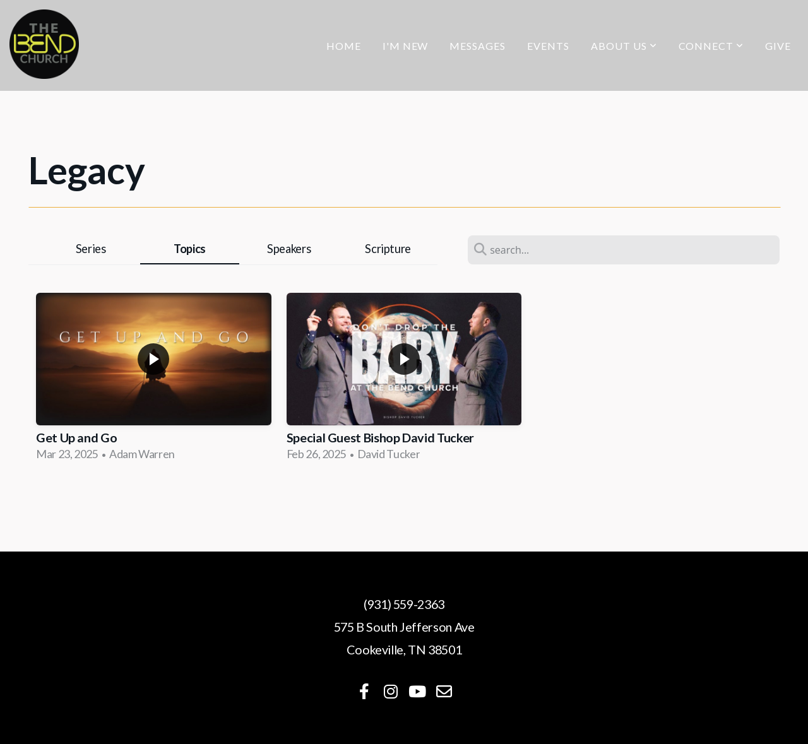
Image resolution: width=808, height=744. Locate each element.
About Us (624, 46)
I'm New (406, 46)
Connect (711, 46)
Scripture (388, 249)
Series (91, 249)
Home (343, 46)
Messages (477, 46)
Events (548, 46)
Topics (190, 249)
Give (778, 46)
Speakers (289, 249)
